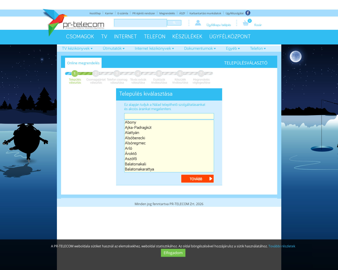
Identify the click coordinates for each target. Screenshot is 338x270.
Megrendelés (167, 13)
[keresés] (140, 23)
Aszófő (169, 159)
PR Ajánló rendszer (143, 13)
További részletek (281, 246)
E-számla (122, 13)
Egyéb (233, 48)
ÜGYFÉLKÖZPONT (230, 37)
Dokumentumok (200, 48)
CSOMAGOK (80, 37)
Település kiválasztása (146, 94)
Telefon (258, 48)
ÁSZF (182, 13)
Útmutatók (114, 48)
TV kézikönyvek (77, 48)
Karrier (109, 13)
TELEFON (154, 37)
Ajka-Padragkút (169, 128)
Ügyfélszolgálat (235, 13)
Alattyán (169, 133)
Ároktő (169, 154)
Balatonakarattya (169, 169)
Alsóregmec (169, 143)
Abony (169, 122)
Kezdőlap (95, 13)
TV (104, 37)
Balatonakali (169, 164)
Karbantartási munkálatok (205, 13)
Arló (169, 148)
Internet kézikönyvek (154, 48)
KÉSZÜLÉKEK (187, 37)
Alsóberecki (169, 138)
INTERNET (125, 37)
